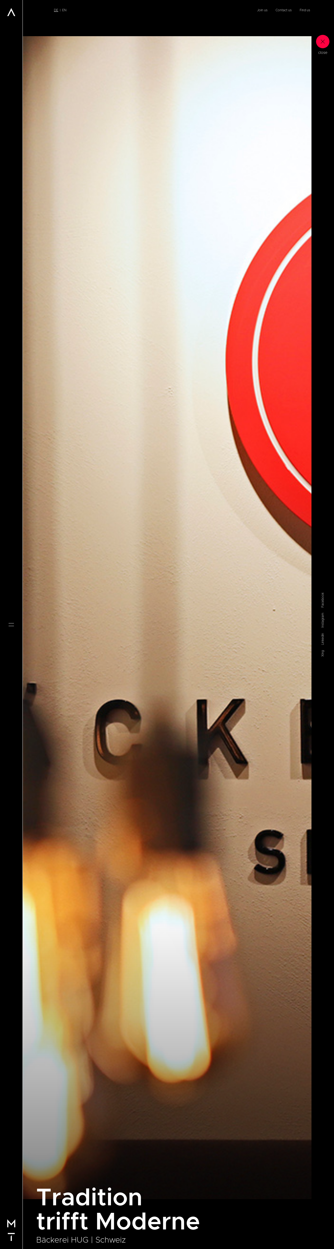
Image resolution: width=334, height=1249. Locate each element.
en (64, 10)
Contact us (284, 10)
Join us (262, 10)
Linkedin (322, 639)
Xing (322, 653)
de (56, 10)
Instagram (322, 620)
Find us (305, 10)
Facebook (322, 599)
